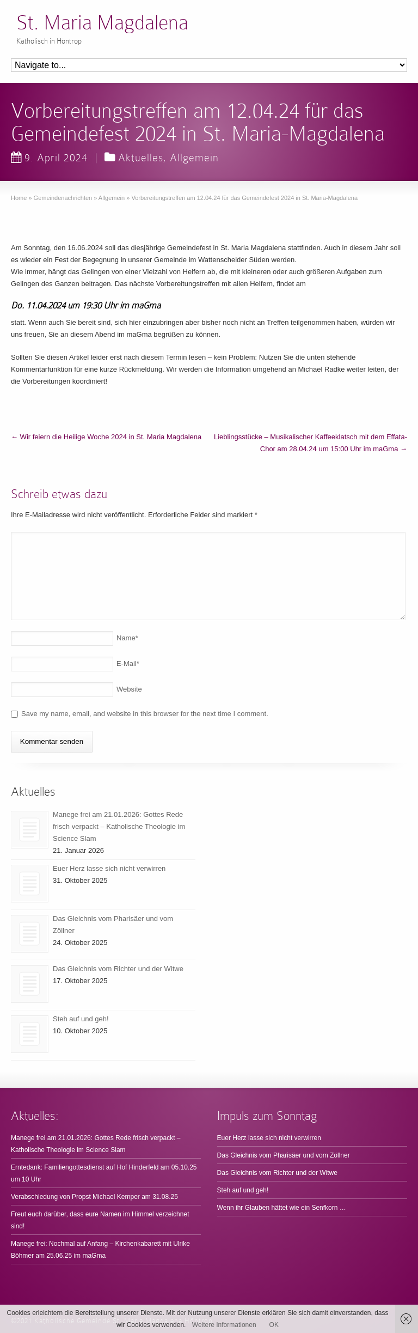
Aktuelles (140, 157)
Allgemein (194, 157)
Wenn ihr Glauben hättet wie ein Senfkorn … (281, 1207)
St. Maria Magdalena (102, 22)
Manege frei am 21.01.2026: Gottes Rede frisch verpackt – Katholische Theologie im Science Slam (119, 826)
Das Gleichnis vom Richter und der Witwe (118, 969)
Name (127, 638)
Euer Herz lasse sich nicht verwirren (109, 868)
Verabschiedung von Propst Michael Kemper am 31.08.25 (94, 1197)
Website (129, 689)
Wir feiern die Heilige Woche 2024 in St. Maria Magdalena (106, 437)
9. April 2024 (49, 157)
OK (274, 1325)
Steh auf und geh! (81, 1019)
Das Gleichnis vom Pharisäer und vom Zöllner (283, 1155)
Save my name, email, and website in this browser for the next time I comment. (144, 714)
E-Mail (127, 663)
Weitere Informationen (224, 1325)
